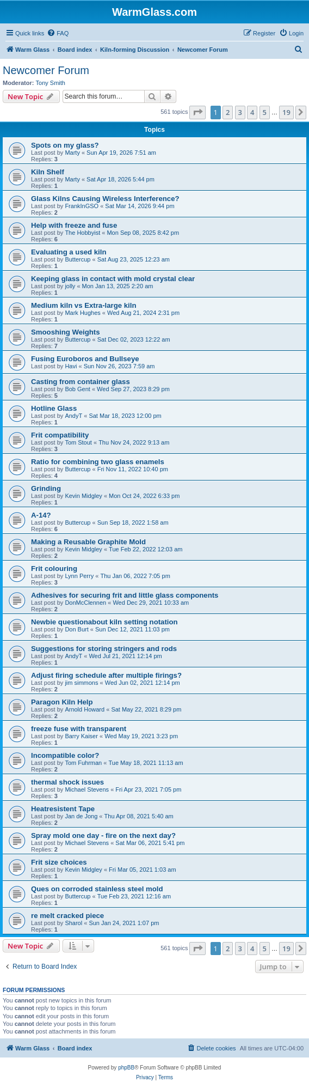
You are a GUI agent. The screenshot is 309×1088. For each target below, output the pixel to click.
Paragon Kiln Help (62, 702)
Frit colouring (54, 568)
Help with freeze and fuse (74, 225)
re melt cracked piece (67, 915)
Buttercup (77, 259)
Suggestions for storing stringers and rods (104, 649)
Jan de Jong (81, 816)
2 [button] (228, 112)
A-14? (41, 515)
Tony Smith (50, 83)
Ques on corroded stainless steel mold (97, 889)
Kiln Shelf (47, 172)
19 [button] (286, 112)
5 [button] (265, 112)
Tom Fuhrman (83, 762)
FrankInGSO (81, 206)
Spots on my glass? (65, 145)
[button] (197, 112)
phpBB (126, 1068)
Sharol (73, 923)
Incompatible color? (65, 755)
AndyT (73, 415)
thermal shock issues (67, 782)
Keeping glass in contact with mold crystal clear (113, 279)
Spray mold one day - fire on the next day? (103, 835)
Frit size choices (59, 862)
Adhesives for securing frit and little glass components (124, 595)
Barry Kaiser (81, 736)
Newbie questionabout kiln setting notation (104, 622)
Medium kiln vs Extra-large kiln (83, 305)
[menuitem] (58, 33)
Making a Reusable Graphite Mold (88, 542)
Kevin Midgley (83, 496)
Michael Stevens (87, 789)
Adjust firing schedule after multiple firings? (106, 675)
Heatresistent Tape (63, 809)
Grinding (46, 488)
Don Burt (76, 629)
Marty (72, 152)
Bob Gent (77, 389)
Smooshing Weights (65, 332)
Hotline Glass (54, 408)
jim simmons (81, 682)
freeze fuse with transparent (78, 729)
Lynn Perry (79, 576)
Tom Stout (78, 442)
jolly (70, 286)
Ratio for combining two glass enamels (97, 462)
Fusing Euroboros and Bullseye (85, 359)
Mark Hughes (82, 312)
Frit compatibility (60, 435)
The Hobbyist (82, 232)
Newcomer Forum (46, 70)
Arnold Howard (84, 709)
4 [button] (252, 112)
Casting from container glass (80, 382)
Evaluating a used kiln (69, 252)
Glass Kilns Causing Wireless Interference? (105, 198)
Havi (71, 366)
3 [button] (240, 112)
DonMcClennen (85, 602)
